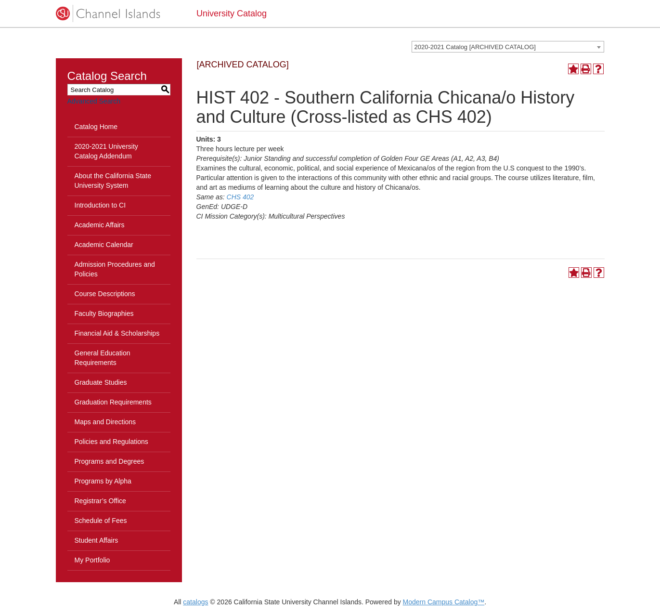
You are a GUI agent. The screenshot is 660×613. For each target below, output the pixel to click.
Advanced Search (94, 101)
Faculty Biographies (104, 313)
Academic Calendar (104, 244)
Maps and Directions (105, 422)
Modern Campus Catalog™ (444, 602)
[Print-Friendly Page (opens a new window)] (586, 69)
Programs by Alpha (103, 481)
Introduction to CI (100, 205)
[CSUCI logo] (119, 13)
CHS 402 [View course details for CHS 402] (240, 197)
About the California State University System (113, 180)
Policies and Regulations (111, 441)
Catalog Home (96, 126)
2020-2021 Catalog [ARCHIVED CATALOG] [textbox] (475, 47)
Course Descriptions (105, 294)
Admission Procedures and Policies (115, 269)
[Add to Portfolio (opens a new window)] (573, 69)
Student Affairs (96, 540)
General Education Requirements (102, 357)
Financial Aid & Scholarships (117, 333)
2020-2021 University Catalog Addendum (106, 151)
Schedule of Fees (101, 520)
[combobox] (508, 46)
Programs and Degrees (109, 461)
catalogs (195, 602)
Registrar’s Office (100, 501)
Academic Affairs (100, 225)
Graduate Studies (101, 382)
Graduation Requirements (113, 402)
